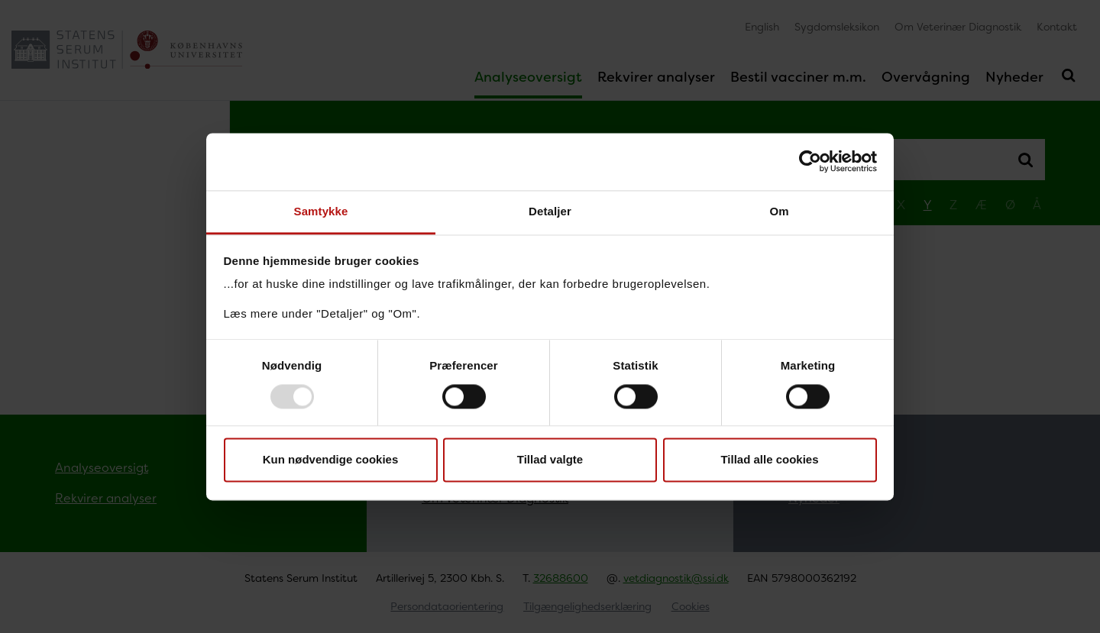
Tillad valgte (550, 460)
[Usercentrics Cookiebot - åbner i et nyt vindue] (810, 161)
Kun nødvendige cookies (331, 460)
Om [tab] (778, 211)
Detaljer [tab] (550, 211)
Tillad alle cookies (769, 460)
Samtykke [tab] (321, 211)
